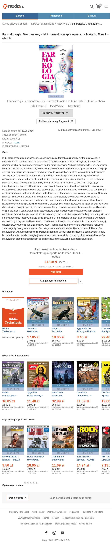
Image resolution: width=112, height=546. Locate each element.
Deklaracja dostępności (65, 524)
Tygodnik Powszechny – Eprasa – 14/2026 (36, 395)
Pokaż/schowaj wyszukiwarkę (92, 6)
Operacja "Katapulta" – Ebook (84, 395)
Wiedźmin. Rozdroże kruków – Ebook (61, 395)
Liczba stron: (9, 138)
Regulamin (74, 512)
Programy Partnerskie (19, 512)
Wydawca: (8, 142)
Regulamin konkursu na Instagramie (36, 524)
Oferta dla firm (85, 524)
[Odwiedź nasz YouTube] (62, 532)
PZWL (17, 142)
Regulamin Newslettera (92, 512)
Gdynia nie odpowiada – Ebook (59, 459)
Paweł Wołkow (57, 106)
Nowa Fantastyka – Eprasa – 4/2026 (11, 395)
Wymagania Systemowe (29, 518)
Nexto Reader (38, 512)
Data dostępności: (12, 131)
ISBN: (5, 146)
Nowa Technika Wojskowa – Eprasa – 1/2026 (36, 459)
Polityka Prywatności (56, 512)
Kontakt (55, 518)
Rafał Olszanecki (38, 106)
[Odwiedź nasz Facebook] (46, 532)
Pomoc (46, 518)
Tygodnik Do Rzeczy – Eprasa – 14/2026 (86, 331)
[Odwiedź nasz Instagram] (54, 532)
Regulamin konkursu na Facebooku (78, 518)
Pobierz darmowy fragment (54, 121)
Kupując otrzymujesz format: (73, 130)
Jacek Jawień (74, 106)
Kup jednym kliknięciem (53, 280)
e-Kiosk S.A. (64, 540)
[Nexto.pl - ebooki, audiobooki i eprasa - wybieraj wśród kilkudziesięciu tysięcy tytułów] (13, 6)
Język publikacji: (11, 134)
